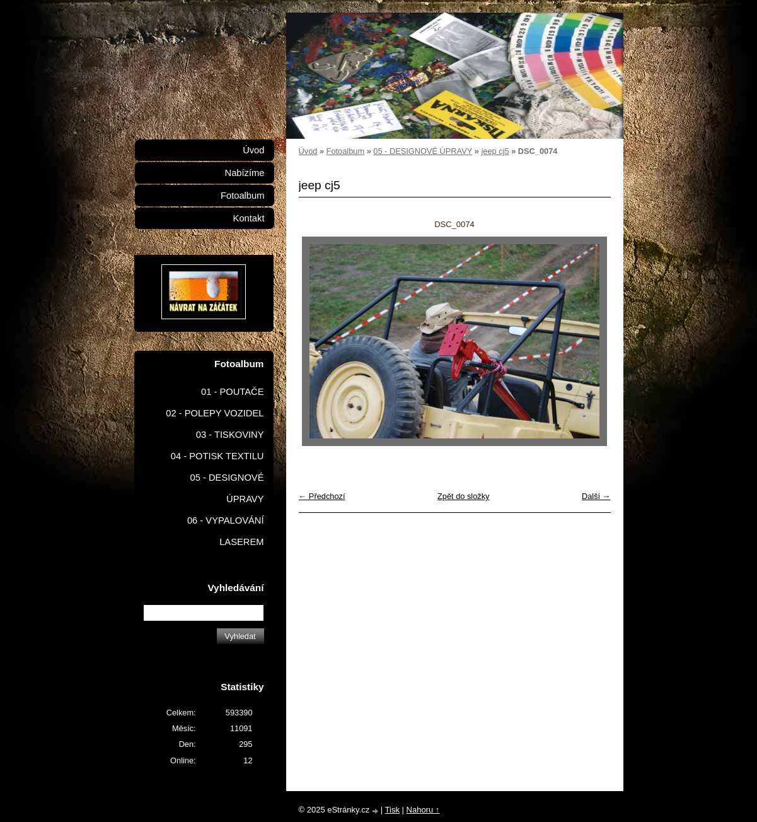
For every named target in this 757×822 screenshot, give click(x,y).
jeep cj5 (495, 151)
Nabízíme (245, 173)
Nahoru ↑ (423, 809)
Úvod (308, 151)
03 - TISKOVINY (230, 435)
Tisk (392, 809)
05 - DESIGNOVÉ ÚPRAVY (422, 151)
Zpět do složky (463, 496)
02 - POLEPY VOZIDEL (214, 413)
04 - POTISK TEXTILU (217, 456)
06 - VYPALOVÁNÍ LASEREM (225, 531)
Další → (596, 496)
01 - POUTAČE (232, 392)
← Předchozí (322, 496)
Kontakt (249, 218)
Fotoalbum (345, 151)
